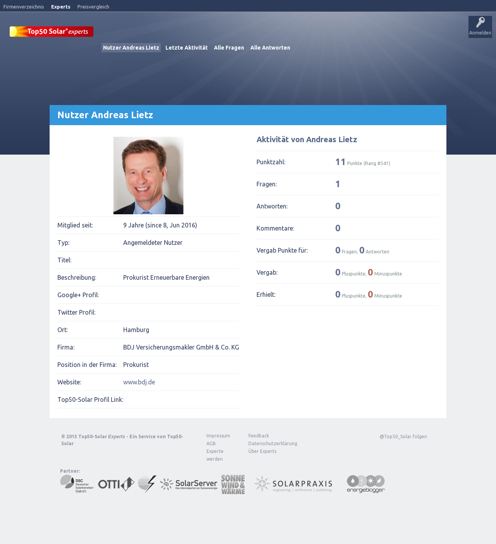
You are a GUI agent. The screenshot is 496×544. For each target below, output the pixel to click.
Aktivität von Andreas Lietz (307, 138)
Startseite (115, 33)
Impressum (218, 435)
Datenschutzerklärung (267, 443)
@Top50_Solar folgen (403, 436)
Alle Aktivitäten (202, 33)
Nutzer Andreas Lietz (131, 47)
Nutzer (300, 33)
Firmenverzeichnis (23, 6)
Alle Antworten (270, 47)
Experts (61, 6)
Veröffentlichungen (155, 33)
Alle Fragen (229, 47)
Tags (276, 33)
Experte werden (215, 454)
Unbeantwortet (243, 33)
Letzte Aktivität (186, 47)
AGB (211, 443)
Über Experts (385, 33)
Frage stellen (330, 33)
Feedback (258, 435)
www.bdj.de (139, 381)
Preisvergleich (93, 6)
